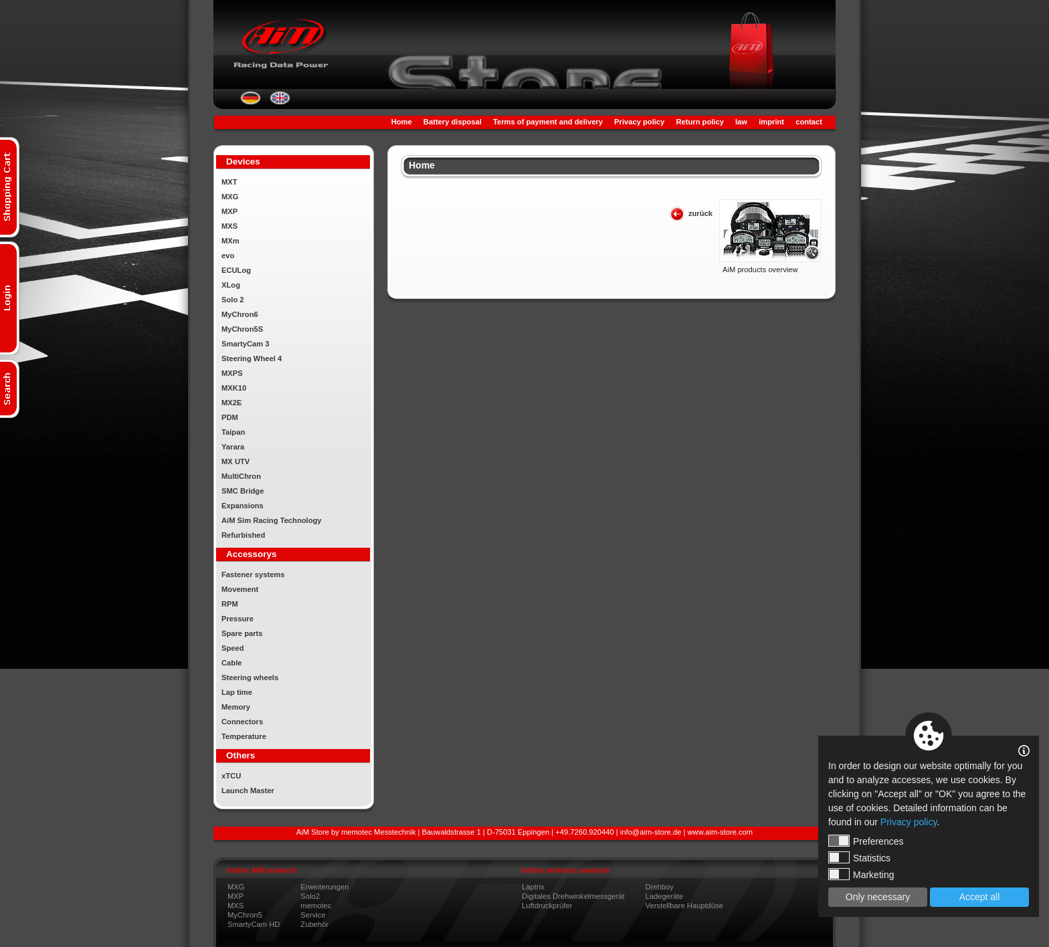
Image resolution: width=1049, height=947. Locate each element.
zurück (700, 213)
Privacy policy (639, 122)
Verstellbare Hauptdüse (684, 906)
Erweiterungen (324, 887)
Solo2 (310, 896)
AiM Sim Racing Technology (271, 520)
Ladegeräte (665, 896)
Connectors (242, 722)
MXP (229, 211)
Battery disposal (452, 122)
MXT (229, 182)
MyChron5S (242, 329)
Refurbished (243, 535)
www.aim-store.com (720, 832)
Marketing (861, 874)
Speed (232, 648)
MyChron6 (239, 314)
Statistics (859, 857)
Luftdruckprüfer (547, 906)
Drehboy (660, 887)
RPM (229, 604)
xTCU (231, 776)
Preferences (865, 841)
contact (808, 122)
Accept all (979, 896)
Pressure (237, 619)
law (741, 122)
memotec (315, 906)
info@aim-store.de (651, 832)
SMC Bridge (242, 491)
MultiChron (241, 476)
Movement (239, 589)
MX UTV (235, 461)
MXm (230, 241)
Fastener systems (253, 574)
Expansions (242, 506)
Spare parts (242, 633)
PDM (229, 417)
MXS (229, 226)
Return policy (699, 122)
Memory (235, 707)
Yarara (232, 447)
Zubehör (314, 924)
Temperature (243, 736)
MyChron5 (244, 915)
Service (312, 915)
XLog (230, 285)
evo (227, 255)
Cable (231, 663)
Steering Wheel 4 (251, 358)
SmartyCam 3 (245, 344)
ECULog (236, 270)
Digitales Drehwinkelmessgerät (573, 896)
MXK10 (233, 388)
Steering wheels (249, 677)
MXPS (232, 373)
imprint (771, 122)
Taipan (233, 432)
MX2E (231, 403)
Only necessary (878, 896)
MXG (229, 197)
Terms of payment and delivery (548, 122)
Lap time (236, 692)
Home (401, 122)
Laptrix (533, 887)
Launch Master (247, 790)
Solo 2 (232, 300)
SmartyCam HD (253, 924)
